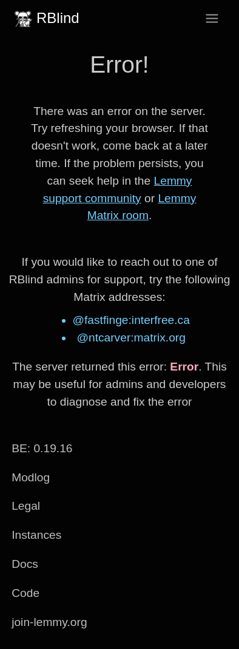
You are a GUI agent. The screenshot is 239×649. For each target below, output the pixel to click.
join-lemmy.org (49, 622)
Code (25, 593)
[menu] (212, 18)
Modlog (31, 477)
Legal (26, 505)
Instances (36, 535)
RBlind (45, 18)
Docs (25, 564)
